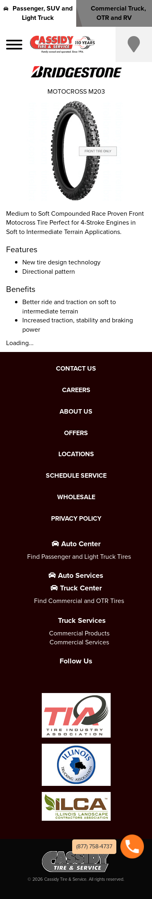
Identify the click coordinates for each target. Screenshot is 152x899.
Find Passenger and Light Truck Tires (79, 556)
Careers (76, 390)
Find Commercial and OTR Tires (79, 600)
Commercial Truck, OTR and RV (114, 13)
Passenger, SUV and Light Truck (38, 13)
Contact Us (76, 368)
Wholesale (76, 497)
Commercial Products (79, 633)
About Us (76, 411)
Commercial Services (79, 642)
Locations (76, 454)
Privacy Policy (76, 518)
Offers (76, 433)
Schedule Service (76, 475)
